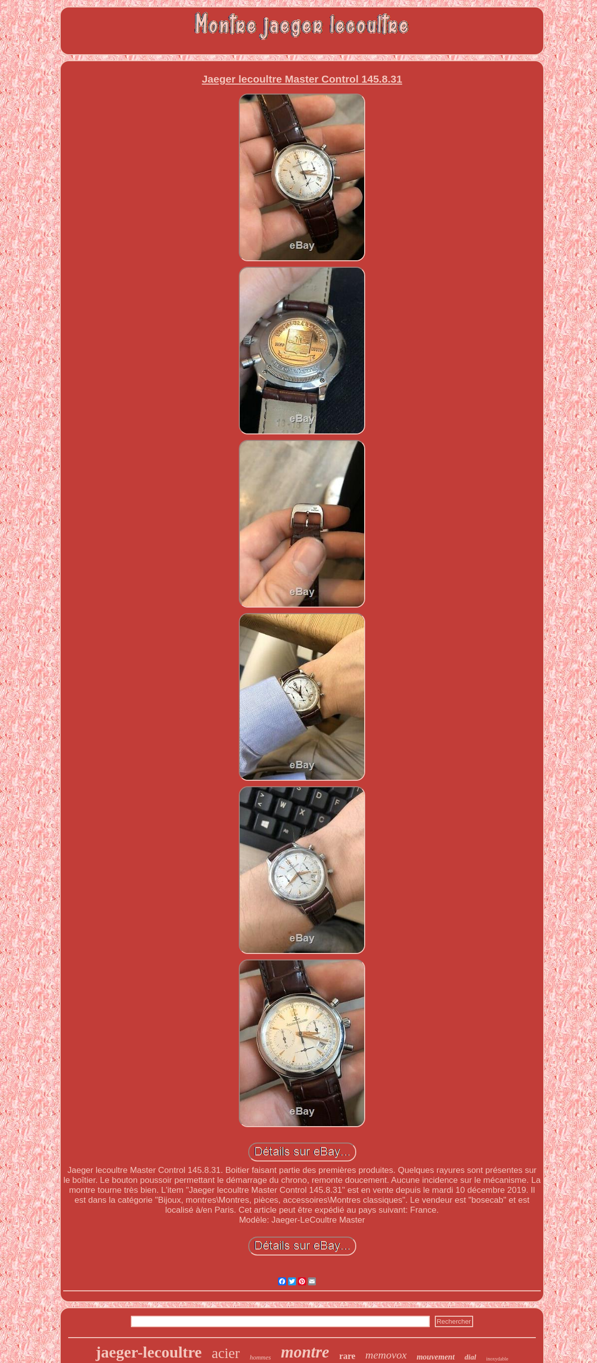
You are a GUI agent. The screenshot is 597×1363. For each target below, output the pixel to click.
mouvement (435, 1357)
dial (470, 1357)
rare (347, 1356)
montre (305, 1352)
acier (226, 1353)
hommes (260, 1357)
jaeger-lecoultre (148, 1352)
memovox (385, 1355)
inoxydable (497, 1359)
